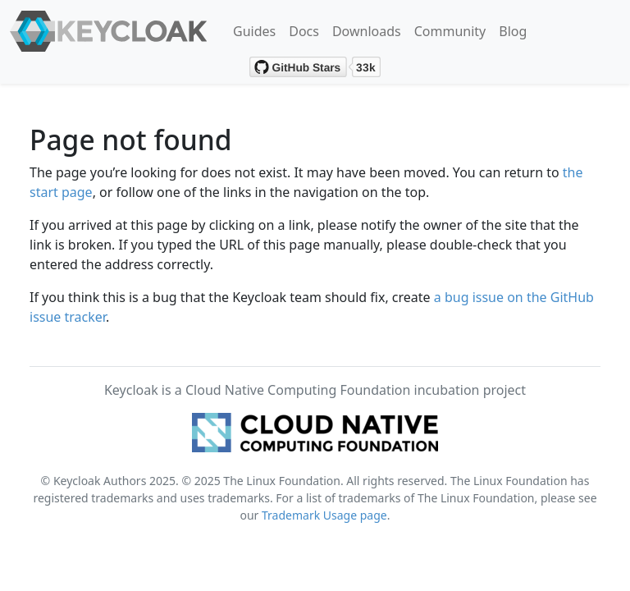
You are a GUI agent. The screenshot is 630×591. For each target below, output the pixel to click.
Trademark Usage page (324, 515)
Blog (513, 31)
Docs (304, 31)
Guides (254, 31)
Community (450, 31)
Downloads (366, 31)
